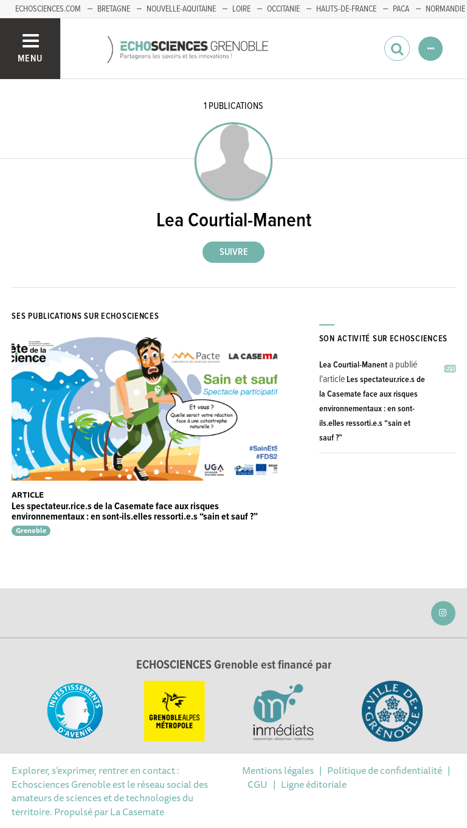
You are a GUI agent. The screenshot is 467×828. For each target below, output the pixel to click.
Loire (241, 9)
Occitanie (283, 9)
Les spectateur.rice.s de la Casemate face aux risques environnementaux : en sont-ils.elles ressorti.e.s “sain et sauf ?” (135, 512)
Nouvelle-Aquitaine (181, 9)
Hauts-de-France (346, 9)
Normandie (445, 9)
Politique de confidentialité (384, 770)
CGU (257, 784)
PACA (401, 9)
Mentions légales (278, 770)
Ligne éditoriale (314, 784)
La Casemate (137, 811)
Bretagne (113, 9)
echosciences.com (48, 9)
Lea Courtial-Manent (353, 365)
